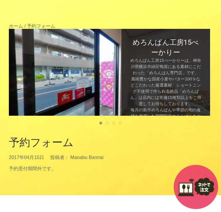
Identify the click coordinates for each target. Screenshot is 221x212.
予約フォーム (41, 142)
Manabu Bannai (86, 157)
